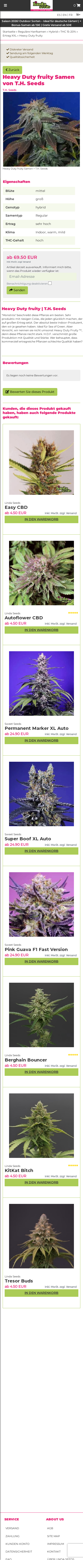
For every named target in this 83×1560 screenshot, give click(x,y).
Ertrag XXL (10, 35)
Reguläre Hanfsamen (32, 31)
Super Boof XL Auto (28, 838)
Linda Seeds (12, 1276)
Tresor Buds (19, 1281)
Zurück (12, 70)
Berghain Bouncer (26, 1060)
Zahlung (12, 1536)
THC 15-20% (68, 31)
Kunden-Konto (17, 1543)
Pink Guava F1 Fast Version (36, 949)
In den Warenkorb (41, 1293)
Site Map (53, 1536)
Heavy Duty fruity (31, 35)
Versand (12, 1528)
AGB (50, 1528)
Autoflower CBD (24, 617)
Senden (17, 290)
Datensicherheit (19, 1551)
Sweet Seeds (13, 944)
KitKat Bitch (19, 1170)
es (58, 15)
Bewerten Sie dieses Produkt (30, 392)
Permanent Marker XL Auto (37, 728)
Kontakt (54, 1551)
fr (70, 15)
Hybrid (53, 31)
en (64, 15)
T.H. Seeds (9, 90)
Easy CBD (16, 507)
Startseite (9, 31)
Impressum (55, 1543)
